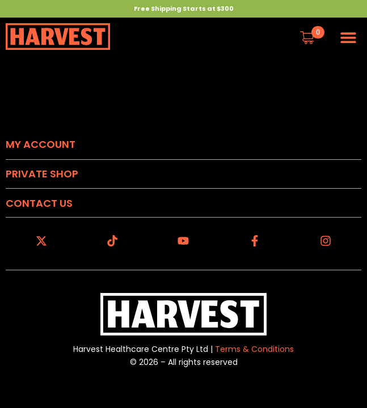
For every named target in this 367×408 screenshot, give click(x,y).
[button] (348, 37)
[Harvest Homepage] (58, 36)
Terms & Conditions (254, 349)
